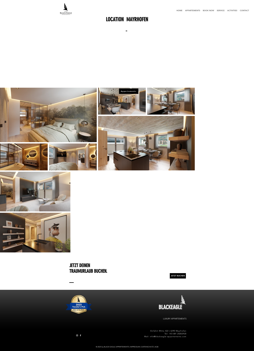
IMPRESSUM (135, 347)
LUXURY (167, 318)
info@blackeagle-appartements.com (168, 336)
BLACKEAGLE (170, 307)
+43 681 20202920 (177, 333)
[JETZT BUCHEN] (178, 276)
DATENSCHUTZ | (148, 347)
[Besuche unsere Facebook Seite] (80, 335)
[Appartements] (128, 91)
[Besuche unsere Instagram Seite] (77, 335)
